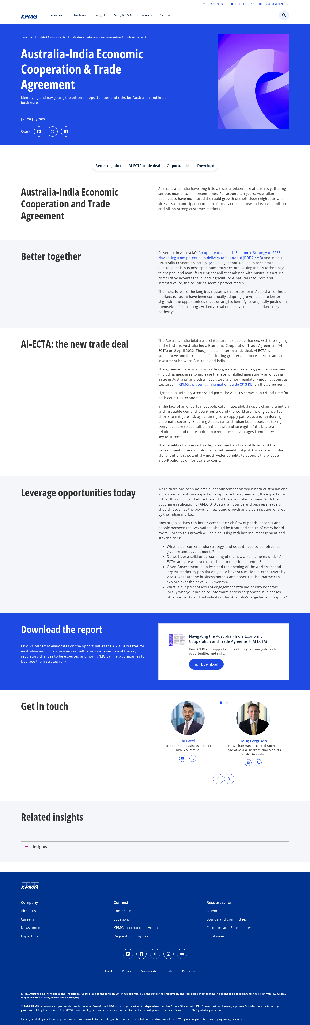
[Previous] (218, 779)
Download (206, 165)
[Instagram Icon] (168, 954)
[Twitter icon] (155, 954)
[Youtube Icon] (182, 954)
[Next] (229, 779)
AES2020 (217, 262)
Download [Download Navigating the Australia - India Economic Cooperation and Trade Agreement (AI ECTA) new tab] (206, 664)
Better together (108, 165)
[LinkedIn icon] (128, 954)
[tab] (155, 846)
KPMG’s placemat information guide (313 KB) (216, 384)
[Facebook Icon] (141, 954)
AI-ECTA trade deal (144, 165)
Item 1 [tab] (221, 702)
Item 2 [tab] (227, 703)
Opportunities (179, 165)
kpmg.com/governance (229, 1019)
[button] (182, 758)
